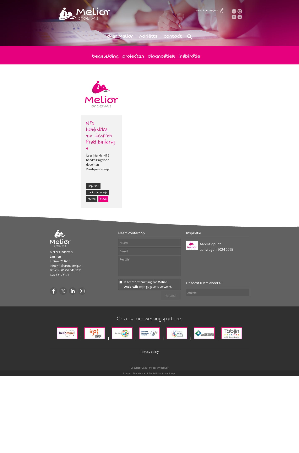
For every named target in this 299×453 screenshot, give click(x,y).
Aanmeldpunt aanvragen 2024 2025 (216, 247)
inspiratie (93, 186)
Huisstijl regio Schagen (165, 373)
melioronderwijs (97, 192)
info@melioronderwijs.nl (66, 266)
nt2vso (92, 199)
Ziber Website (139, 373)
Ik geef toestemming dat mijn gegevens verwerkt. (148, 284)
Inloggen (127, 373)
